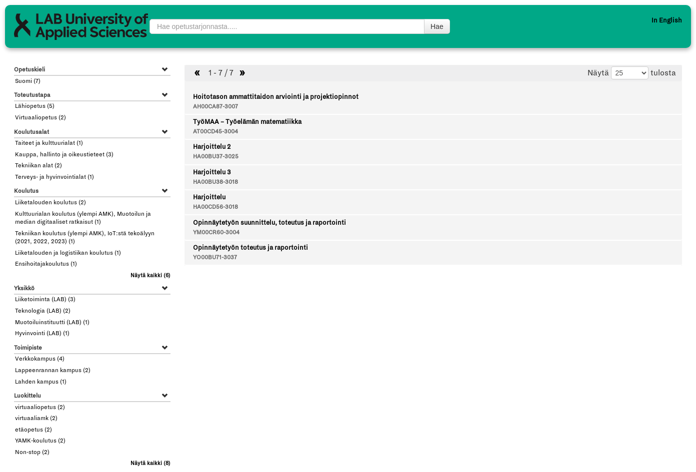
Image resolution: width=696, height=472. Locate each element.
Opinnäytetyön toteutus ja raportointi (250, 247)
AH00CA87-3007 (215, 106)
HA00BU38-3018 (215, 182)
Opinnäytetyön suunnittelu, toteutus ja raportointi (269, 222)
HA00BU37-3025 (215, 156)
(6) (150, 275)
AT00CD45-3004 (215, 131)
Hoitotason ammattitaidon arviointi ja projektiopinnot (275, 96)
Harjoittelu (209, 197)
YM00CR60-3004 (216, 232)
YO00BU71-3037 (215, 257)
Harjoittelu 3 (211, 172)
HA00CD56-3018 (215, 207)
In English (667, 20)
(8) (150, 463)
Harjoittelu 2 (211, 146)
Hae (437, 26)
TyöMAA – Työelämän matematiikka (247, 121)
